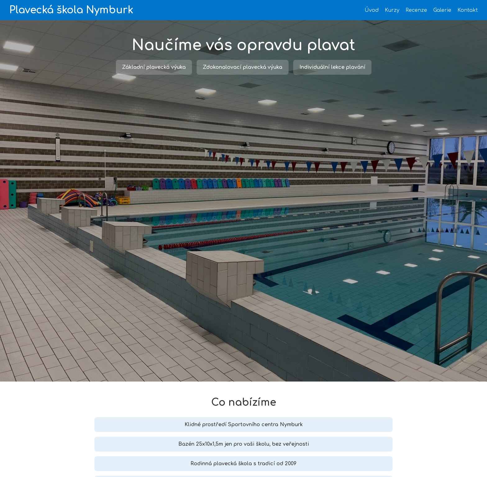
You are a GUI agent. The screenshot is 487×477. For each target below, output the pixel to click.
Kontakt (467, 10)
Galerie (442, 10)
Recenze (416, 10)
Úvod (372, 10)
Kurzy (392, 10)
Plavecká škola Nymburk (71, 10)
